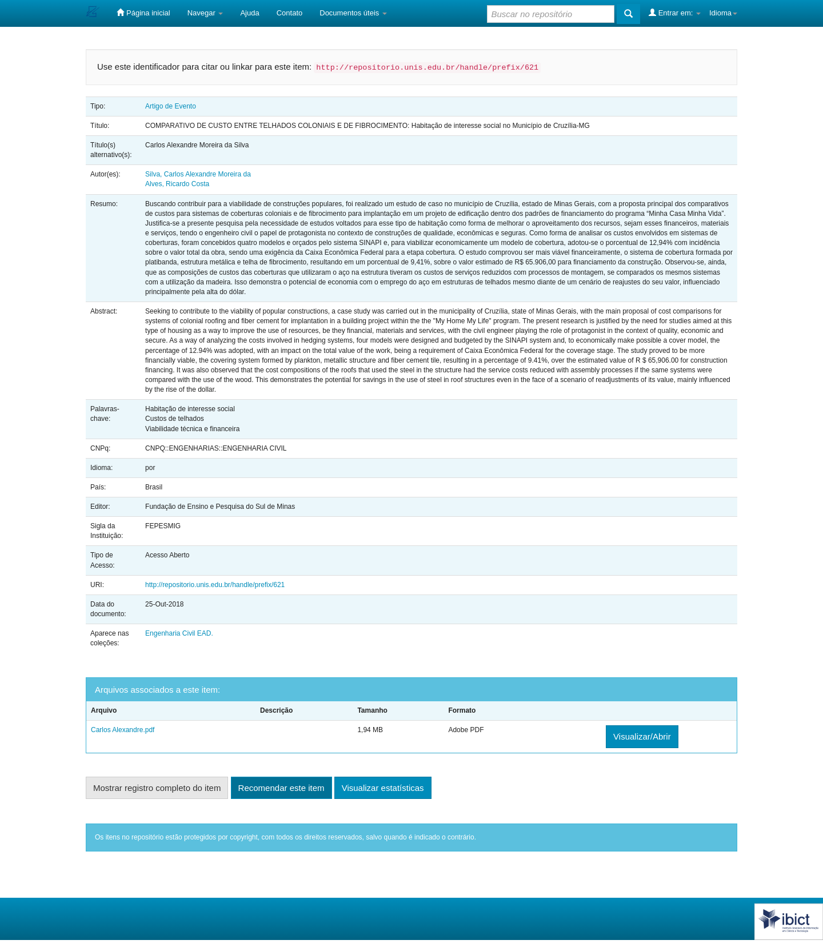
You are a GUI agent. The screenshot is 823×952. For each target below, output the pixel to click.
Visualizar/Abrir (642, 736)
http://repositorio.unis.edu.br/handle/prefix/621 (215, 585)
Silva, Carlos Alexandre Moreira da (198, 174)
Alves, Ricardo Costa (177, 184)
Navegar (205, 13)
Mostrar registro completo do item (157, 788)
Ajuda (249, 13)
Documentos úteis (353, 13)
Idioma (723, 13)
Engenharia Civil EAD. (179, 633)
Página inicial (143, 12)
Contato (290, 13)
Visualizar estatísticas (383, 788)
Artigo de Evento (170, 106)
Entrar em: (675, 12)
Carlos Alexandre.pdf (122, 730)
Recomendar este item (281, 788)
